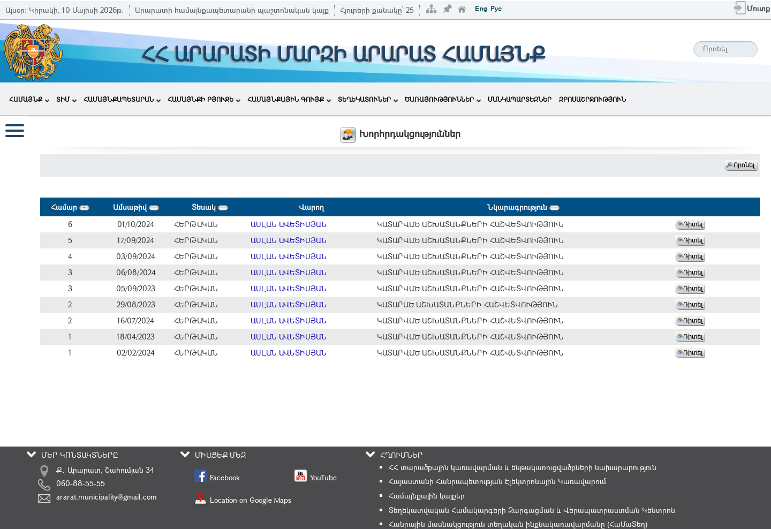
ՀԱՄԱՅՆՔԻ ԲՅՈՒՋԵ (204, 99)
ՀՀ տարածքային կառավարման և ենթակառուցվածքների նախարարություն (522, 467)
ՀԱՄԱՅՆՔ (29, 99)
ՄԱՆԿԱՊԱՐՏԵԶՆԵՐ (519, 99)
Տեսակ (210, 207)
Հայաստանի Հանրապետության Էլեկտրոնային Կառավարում (497, 481)
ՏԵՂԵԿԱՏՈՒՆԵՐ (368, 99)
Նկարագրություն (523, 207)
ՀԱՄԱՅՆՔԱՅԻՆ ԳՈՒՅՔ (289, 99)
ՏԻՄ (66, 99)
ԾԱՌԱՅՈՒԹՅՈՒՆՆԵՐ (443, 99)
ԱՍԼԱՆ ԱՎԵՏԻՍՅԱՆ (289, 224)
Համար (70, 207)
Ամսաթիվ (136, 207)
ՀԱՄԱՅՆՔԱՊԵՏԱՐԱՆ (122, 99)
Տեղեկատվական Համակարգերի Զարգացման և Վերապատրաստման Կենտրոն (532, 510)
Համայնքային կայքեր (427, 495)
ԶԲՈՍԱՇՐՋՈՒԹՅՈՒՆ (592, 99)
